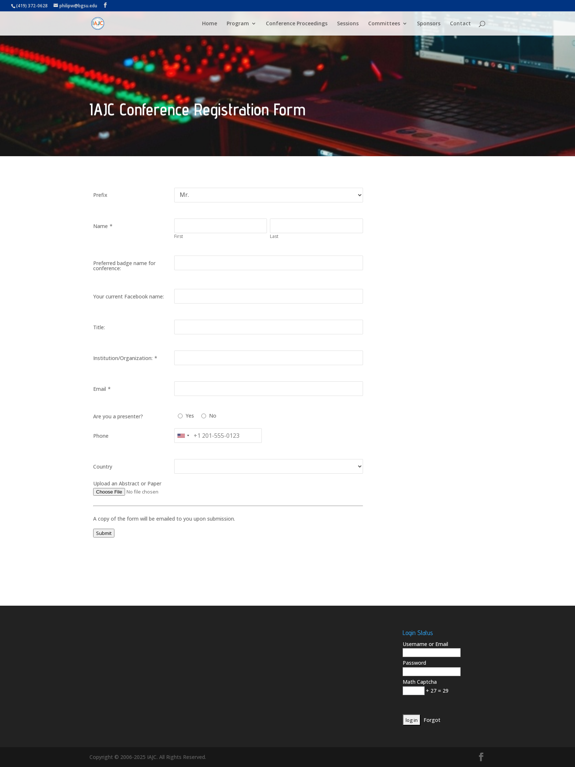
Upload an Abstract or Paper (127, 483)
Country (102, 466)
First (178, 236)
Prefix (100, 194)
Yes (190, 415)
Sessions (348, 24)
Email (99, 388)
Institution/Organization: (123, 358)
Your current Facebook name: (128, 296)
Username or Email (425, 644)
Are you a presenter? (118, 416)
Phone (101, 435)
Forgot (432, 719)
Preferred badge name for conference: (124, 266)
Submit (103, 533)
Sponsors (428, 24)
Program (238, 24)
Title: (99, 327)
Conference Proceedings (296, 24)
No (212, 415)
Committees (384, 24)
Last (274, 236)
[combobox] (183, 436)
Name (100, 226)
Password (414, 662)
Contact (460, 24)
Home (209, 24)
